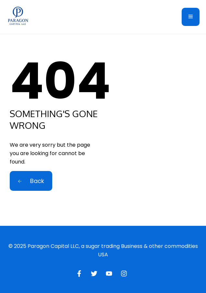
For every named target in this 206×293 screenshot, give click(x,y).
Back (31, 181)
